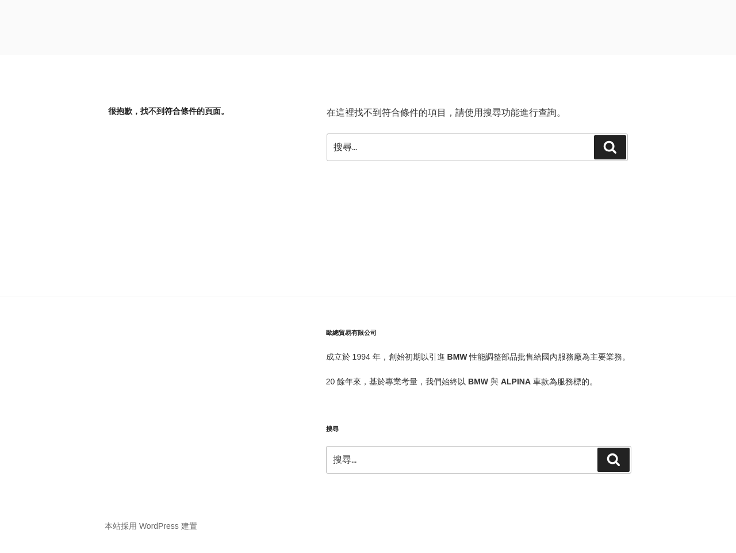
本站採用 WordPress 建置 (151, 526)
